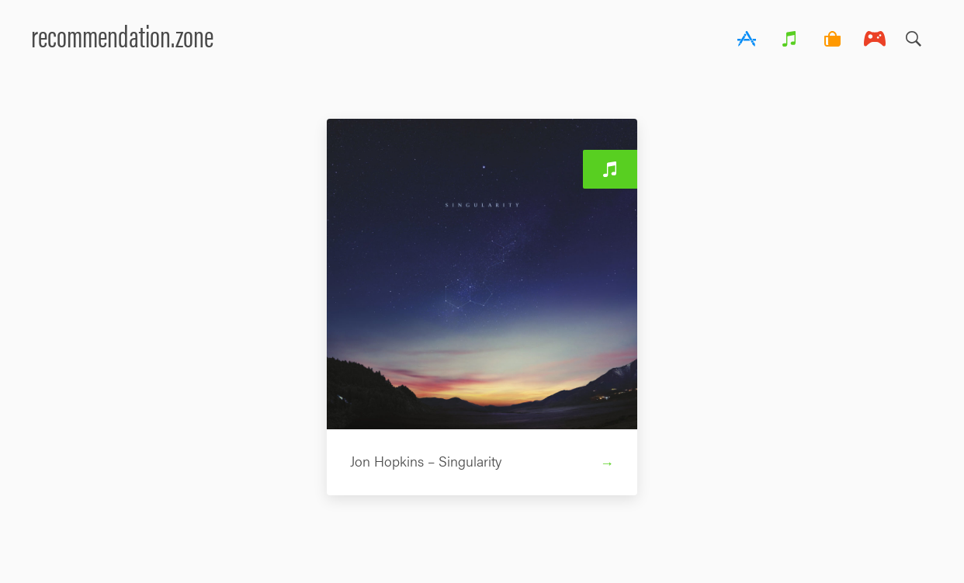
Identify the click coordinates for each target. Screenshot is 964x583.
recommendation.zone (122, 34)
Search (913, 34)
